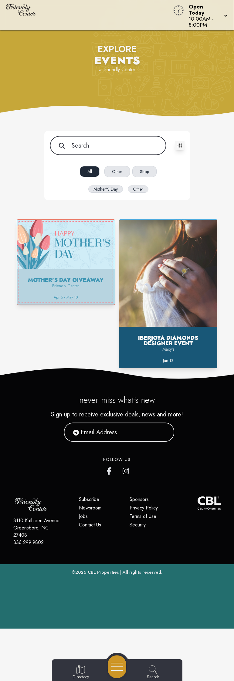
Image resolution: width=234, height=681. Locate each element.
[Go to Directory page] (80, 672)
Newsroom (90, 507)
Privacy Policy (144, 507)
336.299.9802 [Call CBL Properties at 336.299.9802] (28, 542)
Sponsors (139, 499)
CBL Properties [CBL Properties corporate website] (103, 572)
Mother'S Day (105, 189)
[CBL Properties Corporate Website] (197, 503)
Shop (144, 172)
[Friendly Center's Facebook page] (110, 470)
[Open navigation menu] (117, 666)
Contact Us (90, 524)
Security (138, 524)
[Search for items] (107, 145)
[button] (206, 15)
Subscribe (89, 499)
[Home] (89, 15)
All (89, 172)
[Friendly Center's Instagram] (126, 470)
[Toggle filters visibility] (180, 145)
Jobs (83, 516)
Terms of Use (143, 516)
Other (117, 172)
